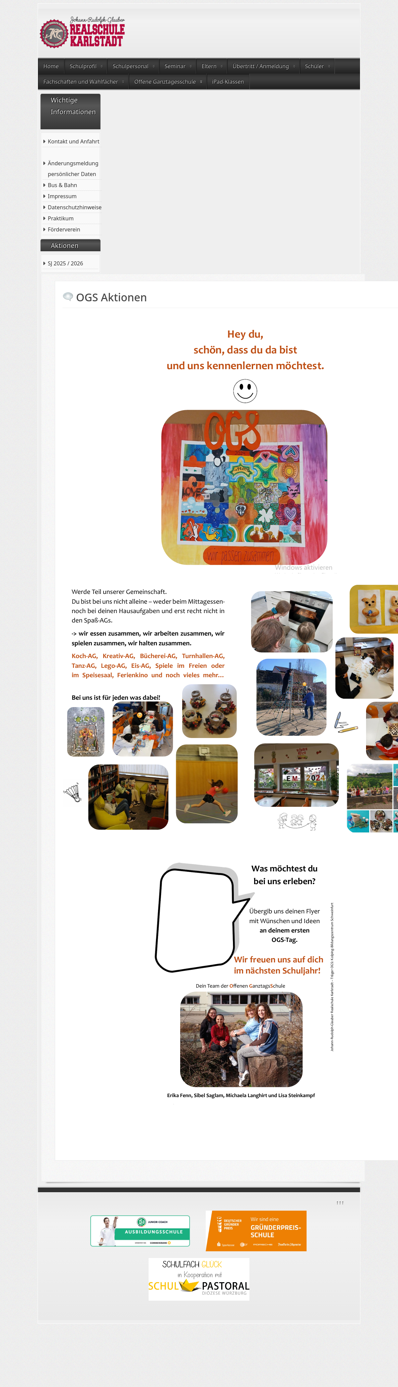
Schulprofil (83, 66)
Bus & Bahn (62, 185)
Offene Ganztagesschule (165, 81)
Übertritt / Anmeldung (261, 66)
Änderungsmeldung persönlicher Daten (73, 169)
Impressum (62, 196)
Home (51, 66)
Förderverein (64, 229)
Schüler (314, 66)
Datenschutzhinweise (75, 207)
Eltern (209, 66)
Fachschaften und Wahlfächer (80, 81)
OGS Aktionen (111, 297)
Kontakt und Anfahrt (73, 141)
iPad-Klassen (228, 81)
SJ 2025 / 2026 (65, 263)
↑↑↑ (339, 1201)
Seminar (175, 66)
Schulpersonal (130, 66)
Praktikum (61, 218)
